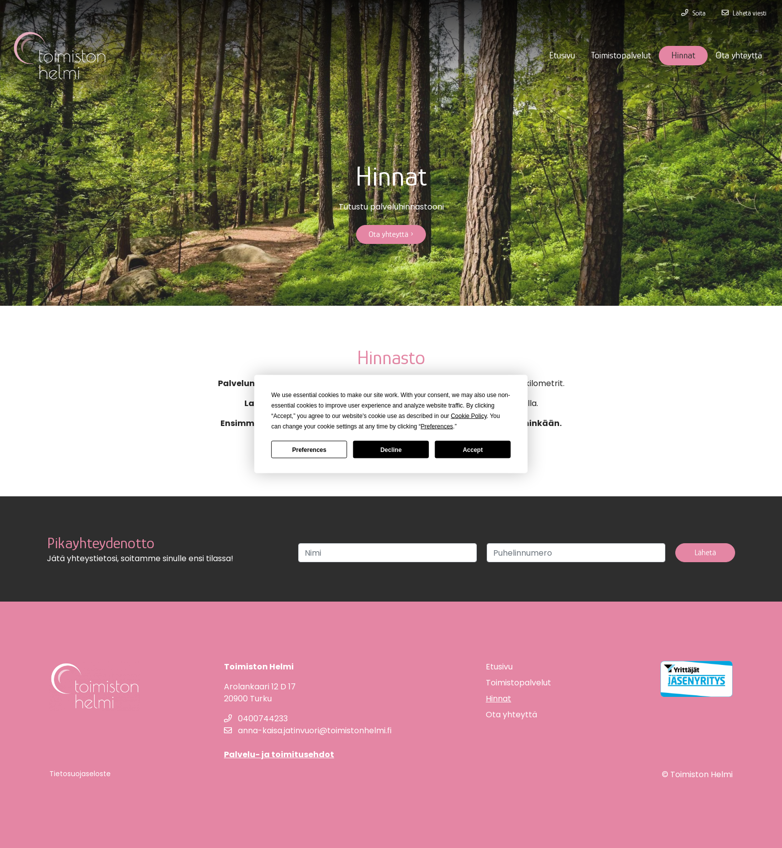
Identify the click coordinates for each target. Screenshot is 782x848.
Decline (391, 449)
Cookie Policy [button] (469, 416)
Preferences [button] (437, 426)
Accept (473, 449)
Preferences (309, 449)
